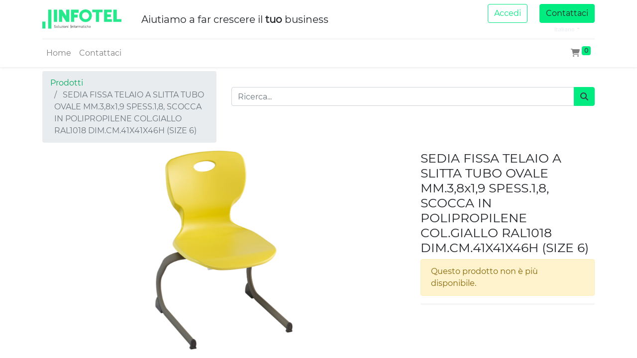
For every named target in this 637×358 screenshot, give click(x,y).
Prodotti (66, 83)
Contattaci (567, 13)
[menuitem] (58, 53)
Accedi (507, 13)
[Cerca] (584, 96)
